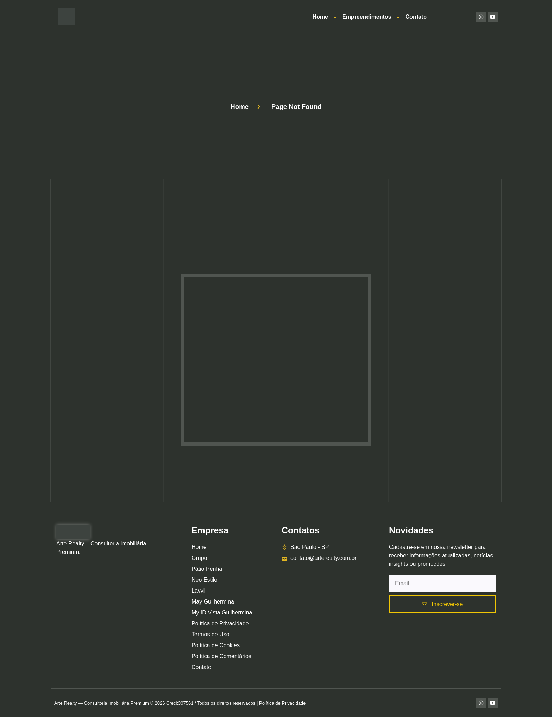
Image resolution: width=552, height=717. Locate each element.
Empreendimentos (366, 17)
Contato (416, 17)
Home (320, 17)
